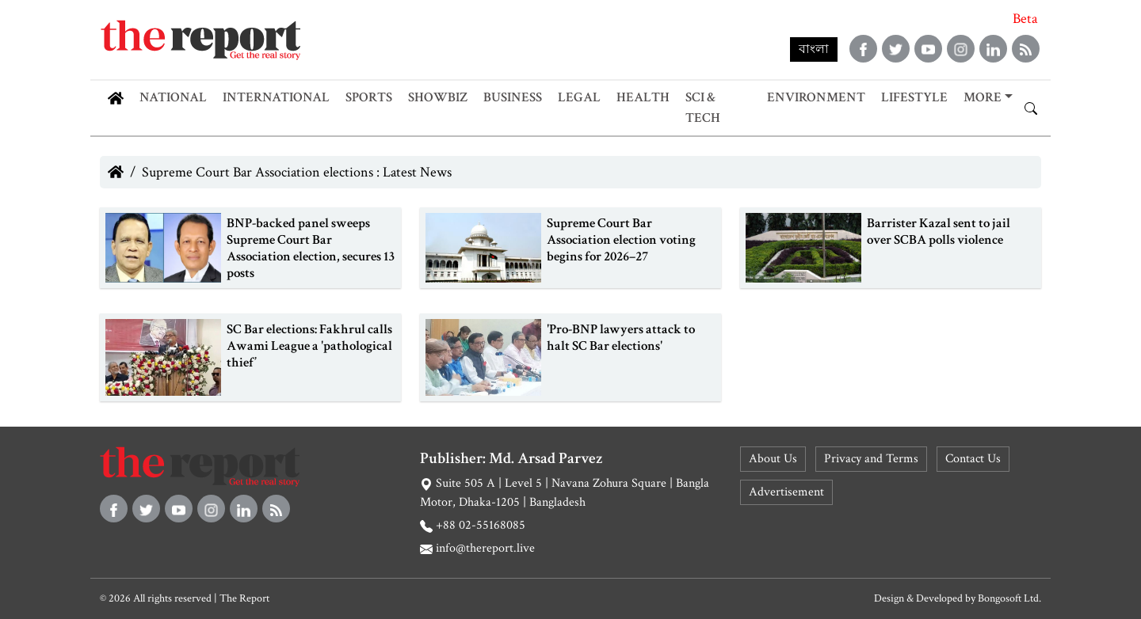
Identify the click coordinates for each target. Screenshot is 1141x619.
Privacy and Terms (871, 458)
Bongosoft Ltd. (1009, 598)
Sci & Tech (702, 108)
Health (643, 97)
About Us (773, 458)
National (173, 97)
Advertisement (786, 492)
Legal (579, 97)
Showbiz (437, 97)
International (276, 97)
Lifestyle (914, 97)
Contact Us (973, 458)
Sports (368, 97)
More (983, 97)
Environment (816, 97)
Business (512, 97)
